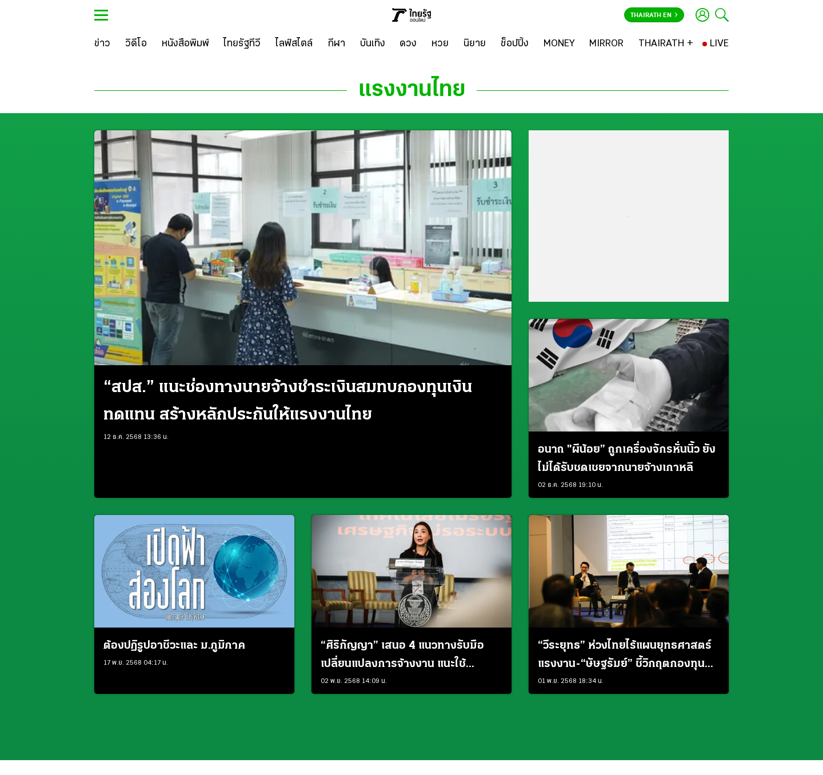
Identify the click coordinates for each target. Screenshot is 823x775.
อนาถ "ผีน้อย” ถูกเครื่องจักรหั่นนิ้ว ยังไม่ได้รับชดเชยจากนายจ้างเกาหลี (627, 459)
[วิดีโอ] (136, 44)
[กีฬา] (336, 44)
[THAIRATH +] (665, 44)
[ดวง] (408, 44)
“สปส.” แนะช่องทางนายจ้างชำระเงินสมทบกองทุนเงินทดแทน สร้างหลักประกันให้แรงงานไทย (287, 401)
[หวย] (440, 44)
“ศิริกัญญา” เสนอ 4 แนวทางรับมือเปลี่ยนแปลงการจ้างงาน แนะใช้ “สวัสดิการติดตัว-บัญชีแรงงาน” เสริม (411, 656)
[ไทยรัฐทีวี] (242, 44)
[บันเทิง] (372, 44)
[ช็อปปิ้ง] (515, 44)
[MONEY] (559, 44)
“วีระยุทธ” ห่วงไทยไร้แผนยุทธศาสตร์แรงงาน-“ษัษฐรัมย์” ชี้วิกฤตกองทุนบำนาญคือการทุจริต (625, 656)
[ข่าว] (102, 44)
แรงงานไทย (411, 90)
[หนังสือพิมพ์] (185, 44)
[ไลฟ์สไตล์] (294, 44)
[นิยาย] (475, 44)
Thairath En (654, 15)
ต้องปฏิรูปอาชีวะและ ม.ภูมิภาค (174, 646)
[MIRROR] (606, 44)
